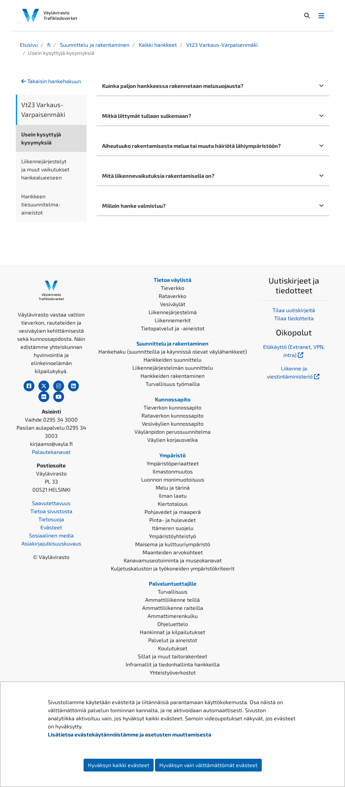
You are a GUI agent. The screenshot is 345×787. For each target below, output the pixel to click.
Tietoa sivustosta (51, 511)
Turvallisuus (172, 591)
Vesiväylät (172, 304)
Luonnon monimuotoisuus (172, 479)
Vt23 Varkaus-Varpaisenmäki (221, 44)
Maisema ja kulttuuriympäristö (172, 544)
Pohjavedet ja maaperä (173, 512)
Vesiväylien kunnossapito (172, 423)
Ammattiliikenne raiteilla (172, 607)
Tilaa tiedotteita (294, 318)
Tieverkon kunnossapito (172, 407)
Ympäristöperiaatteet (173, 463)
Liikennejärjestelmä (173, 312)
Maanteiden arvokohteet (173, 552)
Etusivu (29, 44)
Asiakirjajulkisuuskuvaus (51, 543)
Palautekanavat (51, 452)
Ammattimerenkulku (173, 616)
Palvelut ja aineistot (172, 640)
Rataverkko (172, 296)
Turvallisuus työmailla (173, 384)
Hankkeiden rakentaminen (172, 375)
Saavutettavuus (51, 503)
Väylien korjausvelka (172, 439)
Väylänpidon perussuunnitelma (172, 431)
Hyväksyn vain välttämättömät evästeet (208, 765)
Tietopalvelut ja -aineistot (173, 328)
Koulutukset (172, 648)
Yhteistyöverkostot (173, 672)
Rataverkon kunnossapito (172, 415)
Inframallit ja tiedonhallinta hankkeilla (173, 664)
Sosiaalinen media (51, 535)
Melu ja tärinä (173, 487)
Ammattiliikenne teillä (172, 599)
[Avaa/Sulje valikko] (321, 15)
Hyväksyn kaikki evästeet (118, 765)
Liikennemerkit (173, 320)
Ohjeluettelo (172, 624)
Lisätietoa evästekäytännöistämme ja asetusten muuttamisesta (129, 734)
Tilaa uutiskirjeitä (294, 310)
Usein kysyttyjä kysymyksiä (41, 138)
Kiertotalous (173, 503)
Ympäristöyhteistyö (172, 536)
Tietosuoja (51, 519)
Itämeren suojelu (172, 528)
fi (48, 44)
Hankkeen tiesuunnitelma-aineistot (41, 204)
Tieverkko (172, 288)
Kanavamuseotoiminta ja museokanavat (173, 560)
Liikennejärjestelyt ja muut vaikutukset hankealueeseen (45, 169)
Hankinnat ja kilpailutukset (172, 632)
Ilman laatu (173, 495)
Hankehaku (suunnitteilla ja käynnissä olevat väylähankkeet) (172, 351)
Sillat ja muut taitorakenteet (172, 656)
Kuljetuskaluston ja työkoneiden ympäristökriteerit (172, 568)
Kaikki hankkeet (157, 44)
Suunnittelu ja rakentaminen (94, 44)
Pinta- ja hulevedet (172, 520)
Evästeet (51, 527)
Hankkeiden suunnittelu (172, 359)
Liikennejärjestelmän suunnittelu (172, 367)
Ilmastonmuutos (173, 471)
